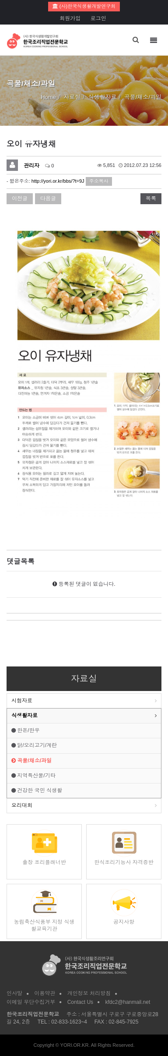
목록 (151, 198)
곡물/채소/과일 (31, 761)
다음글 (48, 198)
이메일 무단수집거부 (31, 1002)
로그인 (98, 18)
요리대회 (21, 805)
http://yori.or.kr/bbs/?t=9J (58, 181)
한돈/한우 (25, 730)
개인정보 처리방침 (89, 993)
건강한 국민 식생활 (36, 790)
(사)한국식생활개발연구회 (84, 6)
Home (48, 97)
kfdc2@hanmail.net (127, 1002)
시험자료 (21, 701)
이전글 (20, 198)
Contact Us (80, 1002)
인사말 (14, 993)
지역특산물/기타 (33, 776)
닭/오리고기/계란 (34, 745)
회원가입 (70, 18)
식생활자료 (24, 715)
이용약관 (44, 993)
